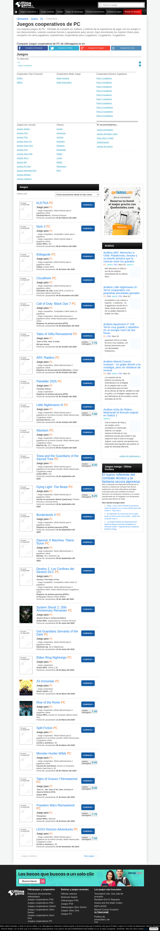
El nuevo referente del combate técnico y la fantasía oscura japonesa (121, 478)
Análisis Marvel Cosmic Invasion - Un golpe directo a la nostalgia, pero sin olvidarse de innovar (122, 366)
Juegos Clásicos (24, 179)
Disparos (61, 145)
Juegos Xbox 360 (24, 154)
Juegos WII (22, 162)
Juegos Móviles (24, 175)
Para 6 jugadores (104, 95)
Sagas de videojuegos (74, 12)
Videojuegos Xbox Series (74, 907)
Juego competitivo (105, 130)
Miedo (59, 162)
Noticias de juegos (114, 12)
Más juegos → (90, 856)
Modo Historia (63, 78)
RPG (59, 170)
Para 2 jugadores (104, 78)
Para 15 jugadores (104, 111)
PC (19, 63)
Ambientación (103, 142)
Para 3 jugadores (104, 82)
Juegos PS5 (22, 133)
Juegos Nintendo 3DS (26, 170)
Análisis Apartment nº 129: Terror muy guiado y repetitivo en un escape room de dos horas (121, 329)
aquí (145, 929)
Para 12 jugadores (104, 107)
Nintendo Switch (69, 897)
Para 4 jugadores (104, 86)
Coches (60, 137)
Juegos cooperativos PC (40, 921)
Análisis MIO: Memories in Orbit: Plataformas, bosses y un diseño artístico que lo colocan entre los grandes (120, 257)
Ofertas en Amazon (132, 12)
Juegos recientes (47, 12)
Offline (20, 82)
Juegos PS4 (22, 137)
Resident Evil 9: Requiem (107, 899)
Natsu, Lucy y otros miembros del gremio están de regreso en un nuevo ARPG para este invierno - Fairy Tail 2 (123, 508)
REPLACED (100, 906)
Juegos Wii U (23, 158)
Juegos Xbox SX (24, 141)
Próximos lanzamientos (95, 12)
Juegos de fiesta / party (107, 134)
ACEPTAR (154, 929)
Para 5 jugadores (104, 91)
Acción (60, 129)
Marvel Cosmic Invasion (106, 909)
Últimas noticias (69, 894)
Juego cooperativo (25, 66)
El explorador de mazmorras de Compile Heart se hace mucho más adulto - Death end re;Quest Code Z (122, 516)
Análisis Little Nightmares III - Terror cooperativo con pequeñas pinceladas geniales (121, 290)
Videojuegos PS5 (69, 900)
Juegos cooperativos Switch (42, 906)
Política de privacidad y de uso (102, 919)
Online (20, 78)
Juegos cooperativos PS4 (41, 903)
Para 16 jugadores (104, 116)
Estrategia (61, 150)
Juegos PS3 (22, 150)
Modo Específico (64, 82)
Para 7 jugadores (104, 99)
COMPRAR (87, 205)
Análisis (60, 12)
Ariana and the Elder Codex (108, 903)
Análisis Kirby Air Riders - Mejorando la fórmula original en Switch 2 (120, 412)
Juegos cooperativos (29, 12)
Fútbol (59, 154)
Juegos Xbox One (25, 145)
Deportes (61, 141)
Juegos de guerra (105, 146)
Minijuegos (61, 166)
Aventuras (61, 133)
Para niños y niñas (105, 138)
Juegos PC (66, 914)
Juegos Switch (23, 129)
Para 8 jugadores (104, 103)
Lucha (59, 158)
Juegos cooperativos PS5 (41, 899)
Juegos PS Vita (24, 166)
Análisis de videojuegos (129, 456)
